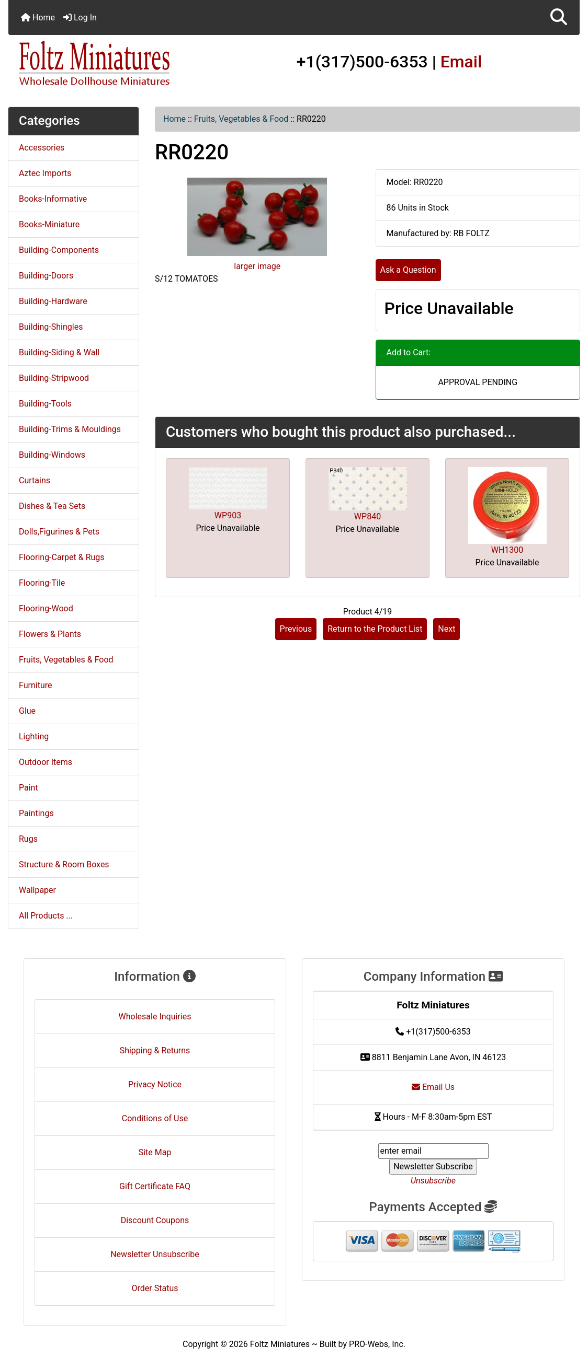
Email (461, 62)
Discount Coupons (155, 1220)
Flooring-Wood (46, 608)
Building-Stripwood (54, 378)
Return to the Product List (374, 629)
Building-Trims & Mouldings (70, 429)
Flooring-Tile (42, 583)
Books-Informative (53, 199)
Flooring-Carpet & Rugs (62, 557)
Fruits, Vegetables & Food (241, 119)
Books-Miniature (49, 224)
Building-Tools (45, 404)
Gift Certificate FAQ (154, 1186)
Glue (27, 711)
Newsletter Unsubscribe (154, 1254)
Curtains (34, 480)
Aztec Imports (45, 173)
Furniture (35, 685)
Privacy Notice (155, 1084)
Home (38, 17)
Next (446, 629)
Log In (80, 17)
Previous (296, 629)
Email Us (433, 1087)
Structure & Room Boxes (64, 864)
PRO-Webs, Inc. (377, 1344)
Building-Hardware (53, 301)
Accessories (41, 148)
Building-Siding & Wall (59, 352)
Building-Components (59, 250)
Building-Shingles (51, 327)
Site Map (155, 1152)
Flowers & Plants (50, 634)
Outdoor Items (45, 762)
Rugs (28, 839)
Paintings (36, 813)
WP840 (367, 516)
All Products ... (46, 916)
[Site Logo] (103, 64)
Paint (28, 788)
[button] (558, 17)
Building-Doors (46, 276)
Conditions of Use (155, 1118)
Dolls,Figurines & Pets (59, 532)
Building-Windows (52, 455)
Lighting (34, 736)
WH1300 (507, 550)
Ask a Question (408, 270)
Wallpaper (37, 890)
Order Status (155, 1288)
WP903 (227, 515)
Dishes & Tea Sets (52, 506)
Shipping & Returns (155, 1050)
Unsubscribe (433, 1181)
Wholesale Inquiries (155, 1016)
